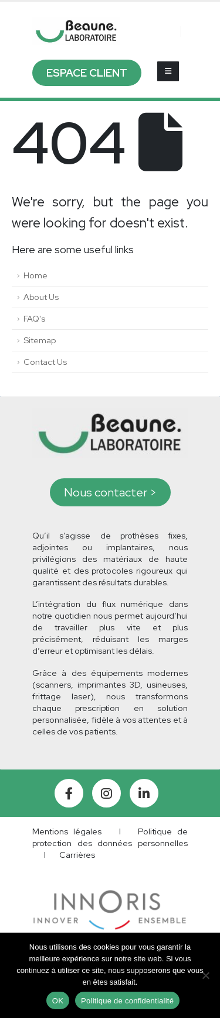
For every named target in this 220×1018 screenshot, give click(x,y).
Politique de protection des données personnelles (110, 837)
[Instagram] (106, 793)
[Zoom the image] (110, 895)
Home (35, 275)
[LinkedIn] (144, 793)
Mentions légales (66, 831)
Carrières (77, 854)
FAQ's (34, 318)
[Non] (205, 975)
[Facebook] (69, 793)
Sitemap (39, 340)
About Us (41, 296)
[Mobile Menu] (168, 71)
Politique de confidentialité (127, 1000)
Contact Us (45, 361)
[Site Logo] (76, 31)
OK (57, 1000)
